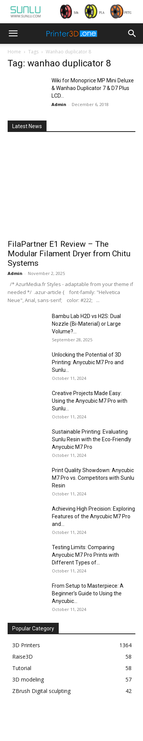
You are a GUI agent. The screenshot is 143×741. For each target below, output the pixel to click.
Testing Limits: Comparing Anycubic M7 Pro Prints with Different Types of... (85, 555)
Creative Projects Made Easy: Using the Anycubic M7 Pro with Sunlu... (89, 400)
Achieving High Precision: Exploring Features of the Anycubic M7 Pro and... (93, 516)
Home (14, 51)
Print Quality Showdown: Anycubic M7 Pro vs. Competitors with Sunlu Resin (93, 478)
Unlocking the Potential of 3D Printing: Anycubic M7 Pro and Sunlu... (88, 362)
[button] (13, 33)
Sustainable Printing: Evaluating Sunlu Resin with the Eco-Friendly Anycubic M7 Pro (91, 439)
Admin (58, 104)
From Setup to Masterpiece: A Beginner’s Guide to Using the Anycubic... (88, 593)
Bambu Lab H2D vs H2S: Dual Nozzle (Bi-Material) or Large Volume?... (86, 323)
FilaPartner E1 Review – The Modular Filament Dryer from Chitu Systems (69, 253)
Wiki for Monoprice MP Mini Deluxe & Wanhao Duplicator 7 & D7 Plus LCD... (92, 88)
